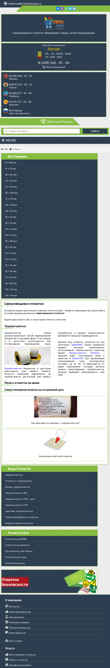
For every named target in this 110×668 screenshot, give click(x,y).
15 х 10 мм (10, 151)
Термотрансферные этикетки (21, 500)
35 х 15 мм (10, 248)
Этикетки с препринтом (18, 463)
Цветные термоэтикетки (19, 494)
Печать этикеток (18, 642)
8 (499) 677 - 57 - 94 (20, 84)
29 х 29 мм (11, 193)
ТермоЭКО (76, 327)
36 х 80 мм (11, 266)
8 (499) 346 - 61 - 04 (54, 63)
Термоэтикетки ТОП (16, 487)
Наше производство (20, 594)
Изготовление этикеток (22, 637)
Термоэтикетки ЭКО (16, 475)
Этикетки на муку (15, 546)
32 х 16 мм (10, 230)
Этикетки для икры (16, 540)
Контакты (14, 589)
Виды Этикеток (19, 451)
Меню (9, 123)
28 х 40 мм (11, 187)
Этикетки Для (18, 515)
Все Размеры (17, 139)
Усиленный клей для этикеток (55, 439)
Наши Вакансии (17, 615)
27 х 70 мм (10, 181)
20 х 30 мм (11, 157)
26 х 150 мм (11, 175)
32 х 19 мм (10, 236)
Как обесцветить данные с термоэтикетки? (55, 405)
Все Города (15, 93)
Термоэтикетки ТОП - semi (20, 481)
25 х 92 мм (11, 169)
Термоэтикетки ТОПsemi (84, 335)
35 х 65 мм (11, 260)
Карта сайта (15, 623)
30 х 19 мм (10, 206)
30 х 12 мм (10, 199)
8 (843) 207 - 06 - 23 (70, 75)
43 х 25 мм (11, 272)
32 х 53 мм (10, 242)
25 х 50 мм (11, 163)
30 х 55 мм (11, 218)
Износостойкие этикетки (19, 506)
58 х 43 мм (11, 278)
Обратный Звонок (55, 104)
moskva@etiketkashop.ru (24, 3)
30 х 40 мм (11, 212)
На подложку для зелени (18, 533)
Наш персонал (16, 599)
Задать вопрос (17, 661)
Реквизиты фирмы (19, 605)
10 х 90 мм (10, 145)
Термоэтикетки (13, 351)
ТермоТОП (77, 341)
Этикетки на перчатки (17, 527)
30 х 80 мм (11, 224)
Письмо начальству (19, 610)
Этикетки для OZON (16, 521)
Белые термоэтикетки (17, 469)
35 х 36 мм (10, 254)
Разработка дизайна (20, 648)
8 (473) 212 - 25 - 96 (70, 84)
